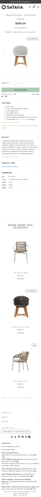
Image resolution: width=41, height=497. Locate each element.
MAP (17, 461)
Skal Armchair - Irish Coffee (21, 327)
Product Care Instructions (10, 166)
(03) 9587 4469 (9, 450)
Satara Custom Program (10, 122)
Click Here (23, 119)
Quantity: (5, 83)
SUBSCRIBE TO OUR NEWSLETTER (16, 432)
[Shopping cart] (33, 7)
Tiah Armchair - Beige (21, 272)
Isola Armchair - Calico (20, 381)
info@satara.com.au (13, 446)
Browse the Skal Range (10, 157)
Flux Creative (23, 493)
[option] (20, 54)
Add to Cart (20, 90)
